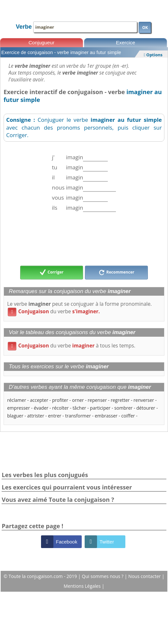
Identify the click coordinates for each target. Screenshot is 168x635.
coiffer (128, 416)
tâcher (79, 408)
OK (145, 27)
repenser (97, 400)
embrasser (106, 416)
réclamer (16, 400)
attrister (35, 416)
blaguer (15, 416)
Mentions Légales (83, 586)
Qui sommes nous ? (103, 576)
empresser (18, 408)
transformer (78, 416)
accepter (39, 400)
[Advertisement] (84, 238)
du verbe (54, 311)
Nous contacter (145, 576)
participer (100, 408)
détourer (145, 408)
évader (41, 408)
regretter (120, 400)
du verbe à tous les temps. (71, 345)
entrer (54, 416)
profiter (60, 400)
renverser (143, 400)
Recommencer (116, 272)
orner (78, 400)
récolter (60, 408)
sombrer (123, 408)
